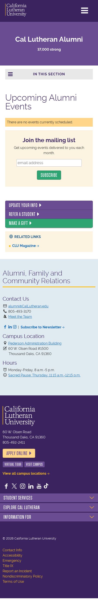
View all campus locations (24, 473)
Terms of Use (13, 581)
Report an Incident (17, 571)
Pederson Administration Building (34, 343)
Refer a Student (22, 214)
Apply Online (17, 453)
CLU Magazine (24, 246)
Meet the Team (20, 317)
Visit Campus (34, 464)
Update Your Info (23, 205)
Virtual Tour (13, 464)
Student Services (17, 498)
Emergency (12, 561)
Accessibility (12, 555)
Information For (17, 517)
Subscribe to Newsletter (41, 327)
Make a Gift (18, 223)
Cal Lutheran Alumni (49, 39)
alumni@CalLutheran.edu (28, 306)
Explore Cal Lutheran (21, 507)
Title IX (8, 566)
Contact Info (12, 550)
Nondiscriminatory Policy (23, 576)
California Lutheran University (21, 10)
